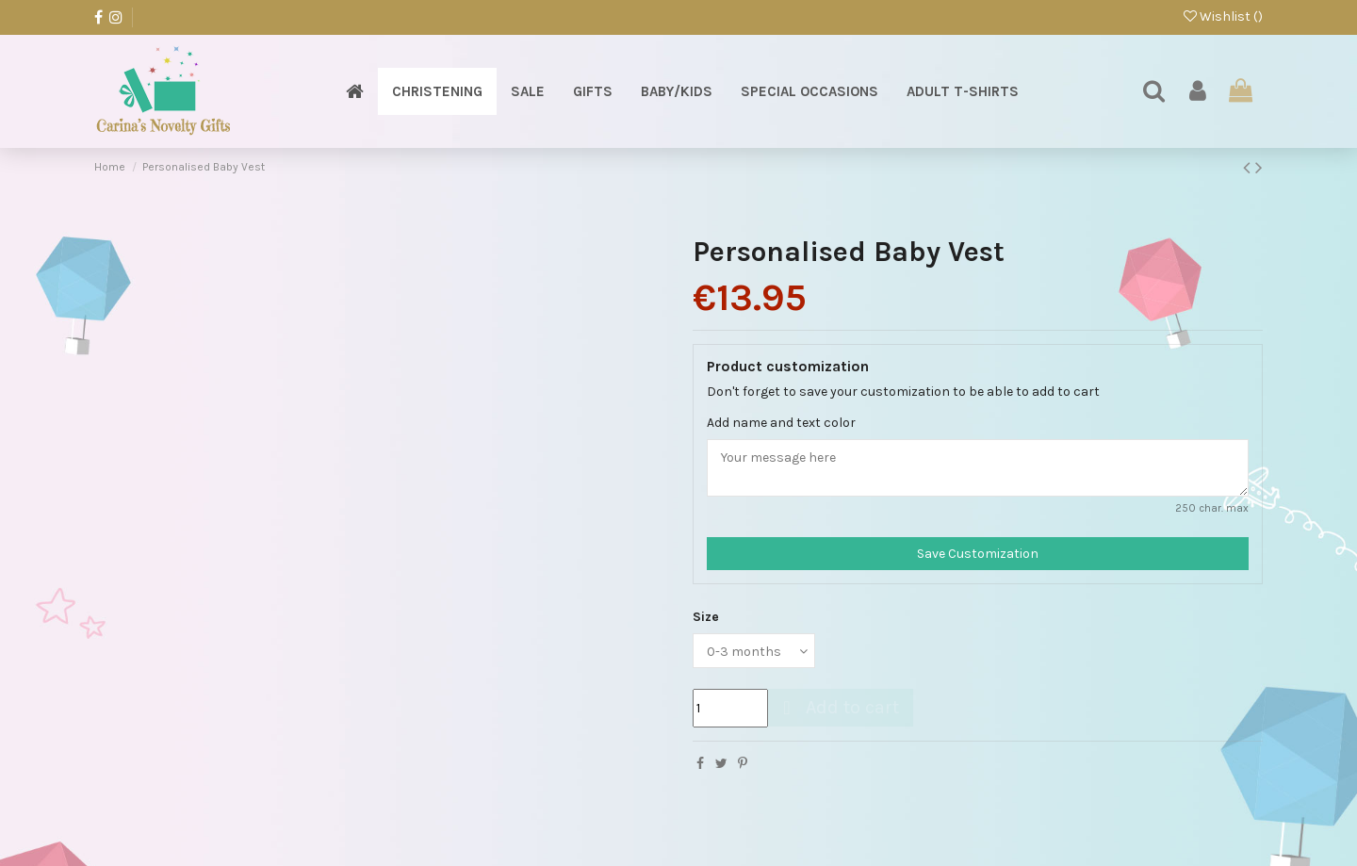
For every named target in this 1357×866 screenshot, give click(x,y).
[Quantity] (730, 708)
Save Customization (977, 554)
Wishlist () (1223, 16)
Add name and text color (781, 423)
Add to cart (838, 707)
